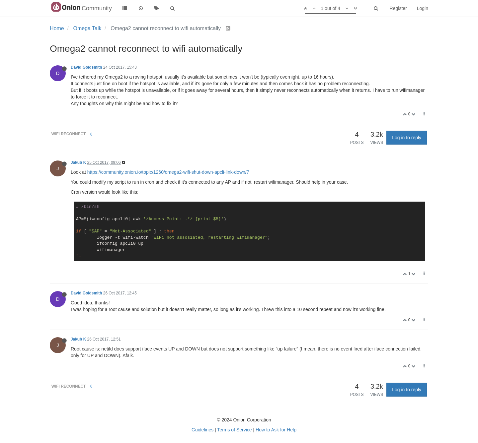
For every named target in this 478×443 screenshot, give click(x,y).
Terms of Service (234, 429)
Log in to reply (406, 137)
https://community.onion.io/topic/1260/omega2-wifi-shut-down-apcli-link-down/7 (168, 172)
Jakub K (78, 162)
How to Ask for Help (276, 429)
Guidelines (202, 429)
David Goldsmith (86, 67)
